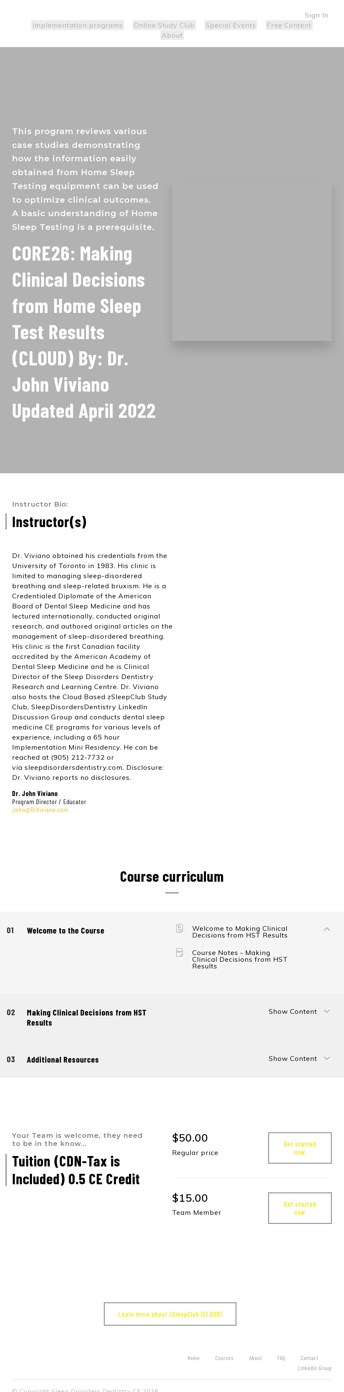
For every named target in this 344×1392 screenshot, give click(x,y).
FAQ (281, 1347)
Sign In (317, 15)
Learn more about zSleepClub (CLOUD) (169, 1304)
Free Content (271, 25)
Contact (309, 1347)
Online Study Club (150, 25)
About (313, 25)
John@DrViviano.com (40, 799)
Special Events (215, 25)
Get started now (300, 1138)
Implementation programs (66, 25)
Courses (224, 1347)
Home (194, 1347)
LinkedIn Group (315, 1357)
